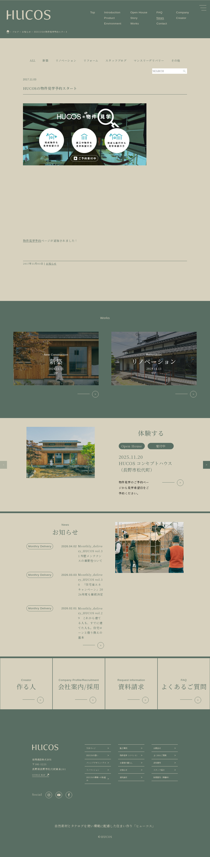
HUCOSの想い (92, 755)
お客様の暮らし (126, 762)
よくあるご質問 (159, 755)
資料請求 (123, 777)
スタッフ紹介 (158, 769)
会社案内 (157, 762)
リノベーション (92, 769)
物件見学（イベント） (129, 755)
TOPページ (91, 748)
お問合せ (157, 748)
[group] (105, 461)
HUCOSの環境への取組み (96, 779)
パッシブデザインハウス (96, 762)
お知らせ (51, 263)
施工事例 (123, 748)
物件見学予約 (32, 240)
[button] (3, 465)
